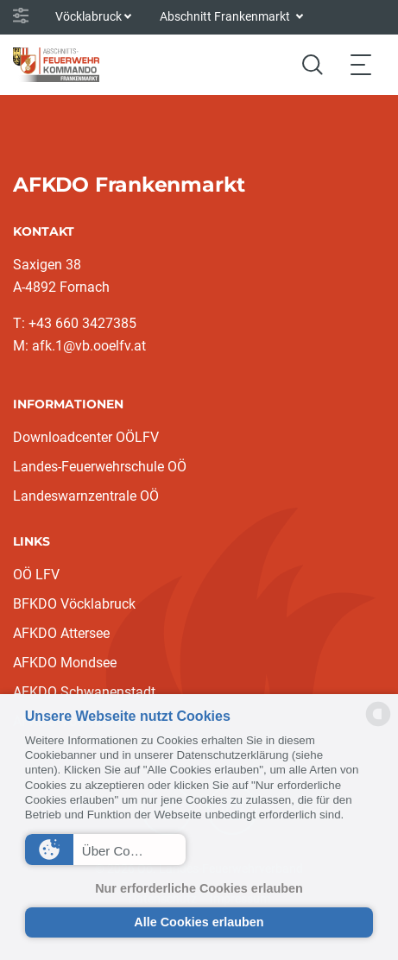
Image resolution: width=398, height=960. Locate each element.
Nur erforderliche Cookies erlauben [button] (199, 888)
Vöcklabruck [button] (88, 16)
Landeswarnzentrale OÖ (86, 496)
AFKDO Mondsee (65, 662)
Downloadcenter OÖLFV (86, 437)
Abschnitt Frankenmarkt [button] (226, 16)
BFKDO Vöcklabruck (74, 604)
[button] (105, 849)
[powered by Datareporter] (378, 724)
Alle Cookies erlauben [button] (198, 922)
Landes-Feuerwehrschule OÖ (99, 466)
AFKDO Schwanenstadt (84, 692)
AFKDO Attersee (61, 633)
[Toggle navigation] (361, 64)
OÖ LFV (36, 574)
